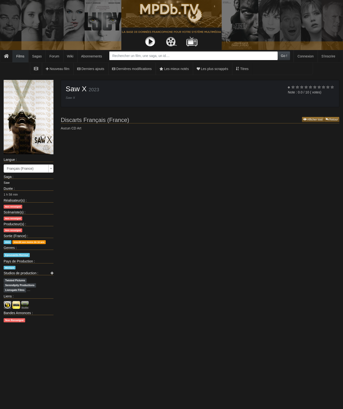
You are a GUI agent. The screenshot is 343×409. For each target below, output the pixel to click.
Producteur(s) (14, 224)
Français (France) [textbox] (20, 168)
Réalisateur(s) (14, 200)
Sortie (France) (15, 236)
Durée (8, 188)
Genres (9, 248)
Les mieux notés (174, 69)
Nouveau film (57, 69)
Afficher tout (313, 119)
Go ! (284, 56)
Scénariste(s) (13, 212)
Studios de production (20, 273)
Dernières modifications (132, 69)
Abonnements (91, 56)
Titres (242, 69)
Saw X (76, 89)
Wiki (70, 56)
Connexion (306, 56)
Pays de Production (18, 261)
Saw (7, 182)
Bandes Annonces (17, 313)
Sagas (37, 56)
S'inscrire (328, 56)
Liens (8, 296)
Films (20, 56)
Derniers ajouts (90, 69)
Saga (8, 177)
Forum (54, 56)
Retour (332, 119)
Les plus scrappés (212, 69)
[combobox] (193, 55)
